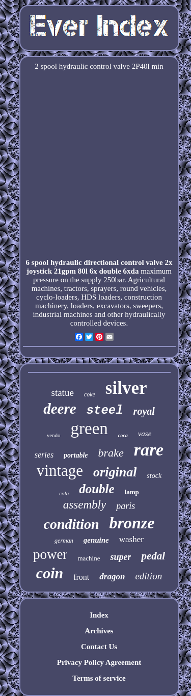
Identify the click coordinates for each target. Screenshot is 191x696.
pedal (153, 556)
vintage (60, 470)
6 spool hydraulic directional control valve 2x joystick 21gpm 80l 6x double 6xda (99, 266)
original (115, 472)
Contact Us (99, 647)
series (44, 454)
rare (149, 449)
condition (71, 524)
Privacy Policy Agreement (99, 662)
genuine (96, 540)
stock (154, 475)
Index (99, 615)
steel (105, 410)
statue (62, 392)
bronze (132, 523)
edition (148, 576)
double (96, 489)
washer (131, 539)
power (50, 554)
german (63, 540)
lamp (132, 492)
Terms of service (98, 678)
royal (144, 411)
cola (64, 493)
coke (89, 394)
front (81, 577)
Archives (99, 631)
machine (88, 558)
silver (126, 388)
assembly (84, 504)
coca (123, 435)
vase (145, 434)
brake (111, 452)
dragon (112, 576)
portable (76, 455)
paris (125, 506)
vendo (54, 435)
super (120, 557)
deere (59, 408)
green (89, 428)
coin (49, 573)
